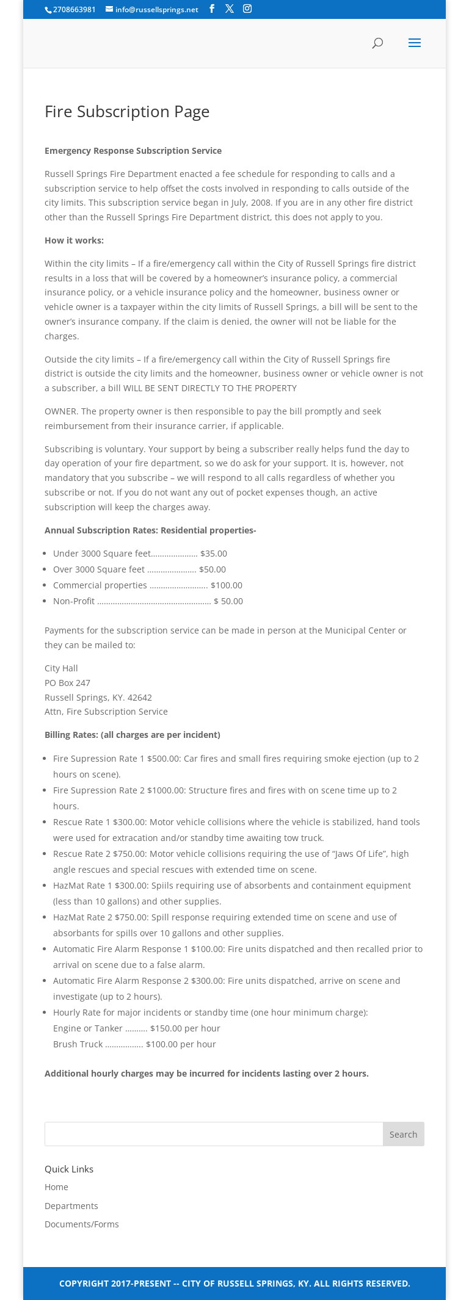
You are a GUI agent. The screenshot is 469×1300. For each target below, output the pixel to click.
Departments (71, 1206)
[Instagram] (247, 8)
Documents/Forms (82, 1224)
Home (56, 1187)
